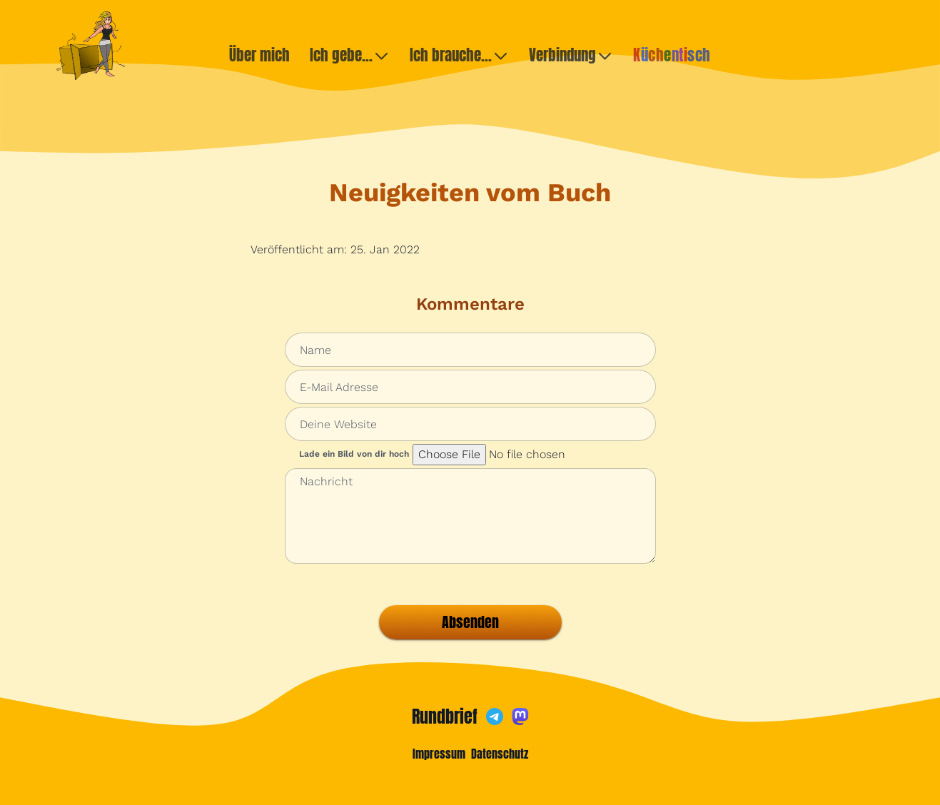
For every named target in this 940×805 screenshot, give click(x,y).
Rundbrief (444, 716)
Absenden (470, 622)
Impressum (439, 753)
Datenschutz (499, 753)
